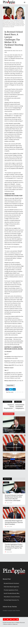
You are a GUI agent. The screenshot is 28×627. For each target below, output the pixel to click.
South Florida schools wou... (12, 593)
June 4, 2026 (9, 502)
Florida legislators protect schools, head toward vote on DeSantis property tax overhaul (14, 547)
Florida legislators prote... (11, 590)
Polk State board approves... (11, 586)
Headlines (6, 7)
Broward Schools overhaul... (12, 583)
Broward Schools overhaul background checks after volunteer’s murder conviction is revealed (14, 497)
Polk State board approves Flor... (13, 448)
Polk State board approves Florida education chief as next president (14, 522)
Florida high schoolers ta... (11, 600)
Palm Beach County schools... (12, 596)
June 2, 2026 (9, 552)
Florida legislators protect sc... (13, 466)
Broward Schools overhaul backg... (13, 430)
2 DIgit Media (15, 624)
